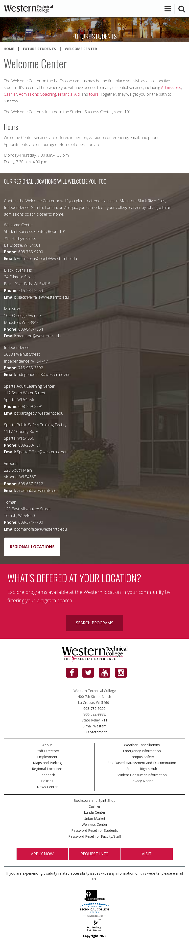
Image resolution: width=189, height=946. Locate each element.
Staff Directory (47, 750)
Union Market (94, 818)
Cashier (10, 94)
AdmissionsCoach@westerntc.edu (47, 258)
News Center (47, 786)
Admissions (171, 87)
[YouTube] (104, 673)
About (47, 745)
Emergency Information (142, 750)
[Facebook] (72, 673)
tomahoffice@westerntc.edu (42, 529)
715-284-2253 (30, 290)
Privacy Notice (141, 780)
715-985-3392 (30, 368)
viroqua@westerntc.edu (38, 490)
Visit (147, 854)
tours (93, 94)
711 (104, 720)
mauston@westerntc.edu (39, 336)
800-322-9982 (94, 714)
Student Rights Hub (141, 768)
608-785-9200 (30, 252)
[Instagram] (121, 673)
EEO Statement (94, 732)
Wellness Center (94, 824)
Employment (47, 756)
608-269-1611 (30, 445)
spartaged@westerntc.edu (40, 413)
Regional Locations (32, 546)
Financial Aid (69, 94)
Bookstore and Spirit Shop (94, 800)
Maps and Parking (47, 762)
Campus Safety (142, 756)
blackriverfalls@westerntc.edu (43, 297)
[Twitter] (88, 673)
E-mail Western (94, 726)
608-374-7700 (30, 522)
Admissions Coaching (37, 94)
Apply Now (42, 854)
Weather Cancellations (142, 745)
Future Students (39, 48)
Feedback (47, 775)
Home (9, 48)
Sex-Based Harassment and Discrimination (142, 762)
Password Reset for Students (94, 830)
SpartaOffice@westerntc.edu (42, 452)
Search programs (94, 623)
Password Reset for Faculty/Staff (94, 836)
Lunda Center (94, 812)
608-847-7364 (30, 329)
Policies (47, 780)
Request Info (94, 854)
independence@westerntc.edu (44, 374)
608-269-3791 (30, 406)
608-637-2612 (30, 484)
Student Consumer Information (142, 775)
